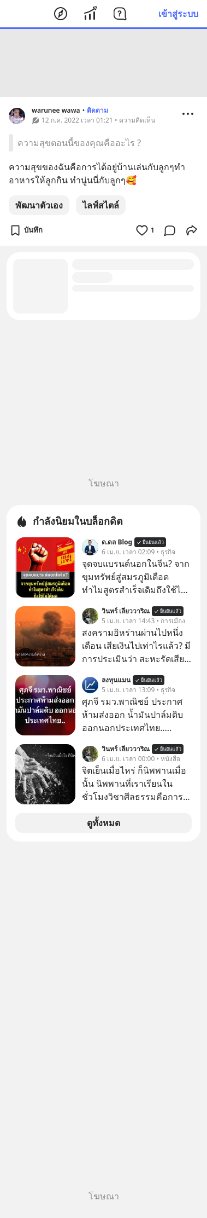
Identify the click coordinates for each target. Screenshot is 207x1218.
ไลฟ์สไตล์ (100, 205)
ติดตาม (97, 110)
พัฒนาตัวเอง (39, 205)
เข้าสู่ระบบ (178, 14)
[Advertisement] (103, 63)
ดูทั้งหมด (103, 823)
